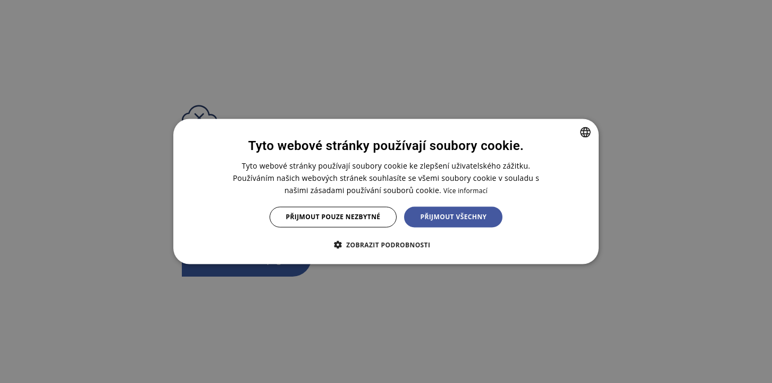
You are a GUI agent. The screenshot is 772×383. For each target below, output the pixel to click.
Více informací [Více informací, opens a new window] (465, 190)
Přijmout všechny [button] (453, 216)
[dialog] (386, 191)
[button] (386, 244)
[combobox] (585, 132)
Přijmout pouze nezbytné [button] (333, 216)
